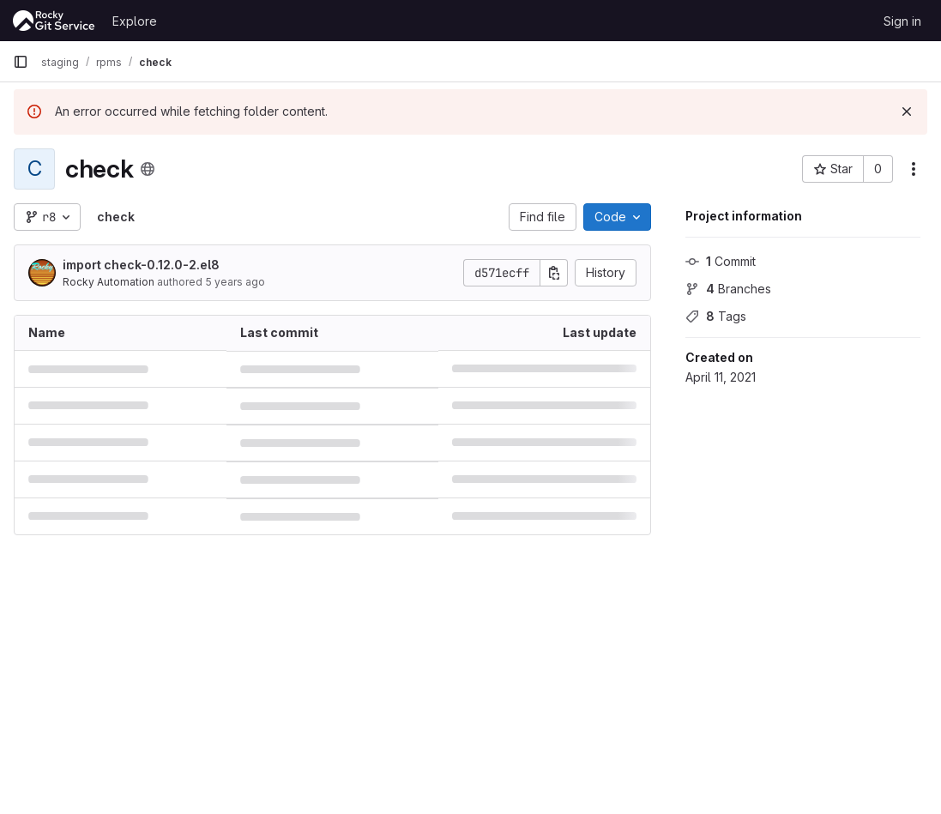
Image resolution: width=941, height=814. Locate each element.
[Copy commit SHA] (554, 272)
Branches (728, 288)
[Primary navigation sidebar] (20, 61)
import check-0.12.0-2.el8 (141, 264)
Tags (715, 316)
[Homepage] (54, 20)
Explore (134, 21)
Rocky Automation (108, 281)
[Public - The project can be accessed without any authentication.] (147, 169)
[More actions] (913, 169)
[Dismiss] (906, 111)
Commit (720, 261)
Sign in (902, 21)
